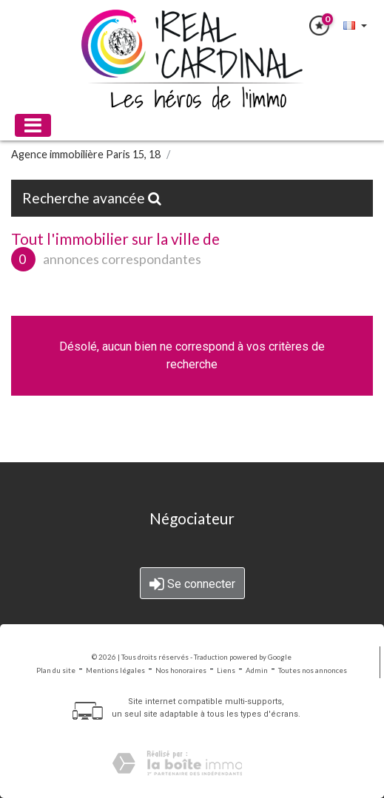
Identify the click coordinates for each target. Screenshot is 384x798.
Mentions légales (115, 670)
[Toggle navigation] (33, 125)
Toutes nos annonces (312, 670)
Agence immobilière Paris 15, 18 (86, 154)
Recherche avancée (91, 197)
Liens (226, 670)
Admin (257, 670)
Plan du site (55, 670)
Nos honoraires (180, 670)
